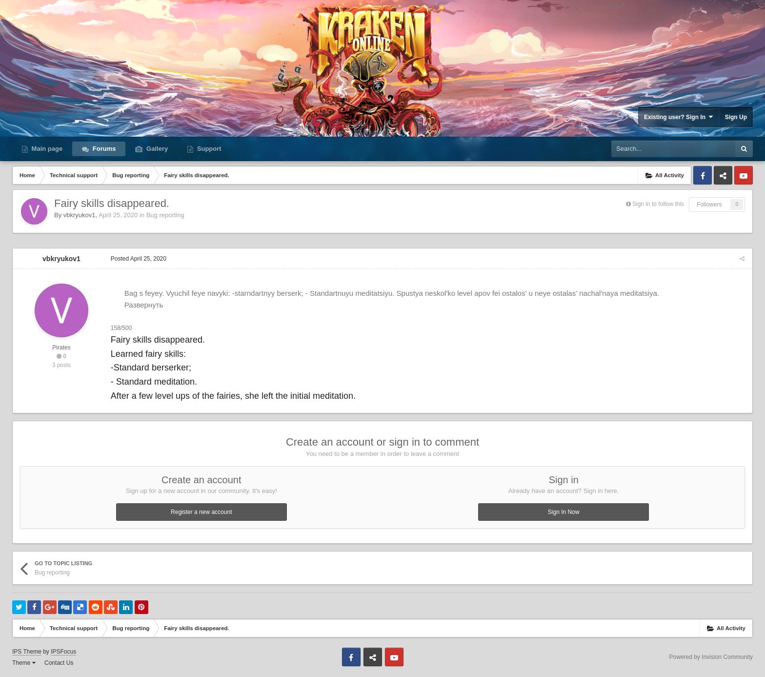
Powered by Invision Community (711, 657)
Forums (103, 148)
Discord (723, 175)
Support (208, 148)
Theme (24, 662)
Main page (46, 148)
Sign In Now (564, 512)
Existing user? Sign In (678, 117)
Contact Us (58, 662)
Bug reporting (165, 215)
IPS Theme (26, 651)
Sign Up (736, 117)
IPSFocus (63, 651)
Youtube (743, 175)
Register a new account (201, 512)
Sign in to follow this (658, 204)
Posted (138, 258)
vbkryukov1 (79, 215)
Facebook (702, 175)
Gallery (156, 148)
